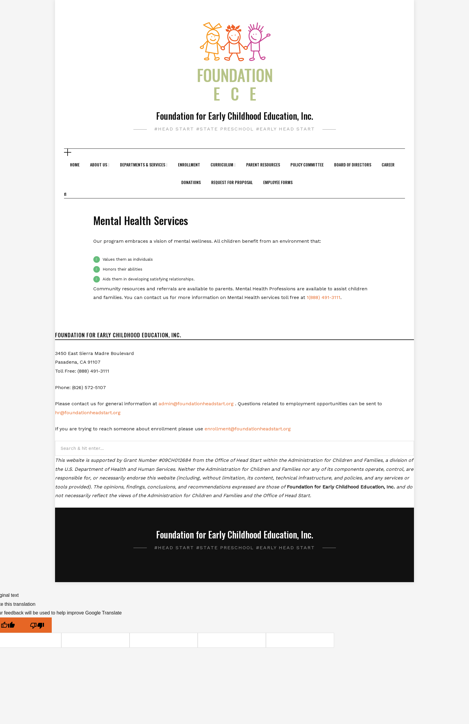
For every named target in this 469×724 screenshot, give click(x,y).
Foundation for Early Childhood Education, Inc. (234, 115)
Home (75, 164)
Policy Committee (307, 164)
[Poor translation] (37, 625)
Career (388, 164)
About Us (98, 164)
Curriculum (222, 164)
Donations (191, 182)
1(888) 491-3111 (323, 297)
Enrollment (189, 164)
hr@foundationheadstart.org (88, 412)
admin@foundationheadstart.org (196, 403)
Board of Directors (352, 164)
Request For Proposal (232, 182)
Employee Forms (278, 182)
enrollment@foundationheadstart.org (248, 429)
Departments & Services (142, 164)
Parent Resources (263, 164)
